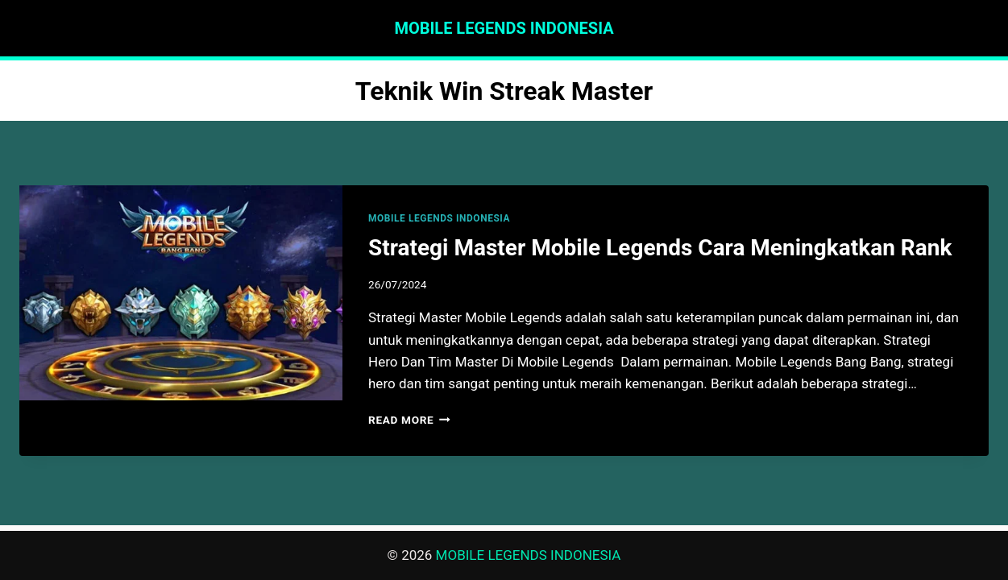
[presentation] (180, 292)
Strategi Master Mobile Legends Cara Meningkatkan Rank (660, 247)
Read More (409, 419)
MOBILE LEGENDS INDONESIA (439, 218)
